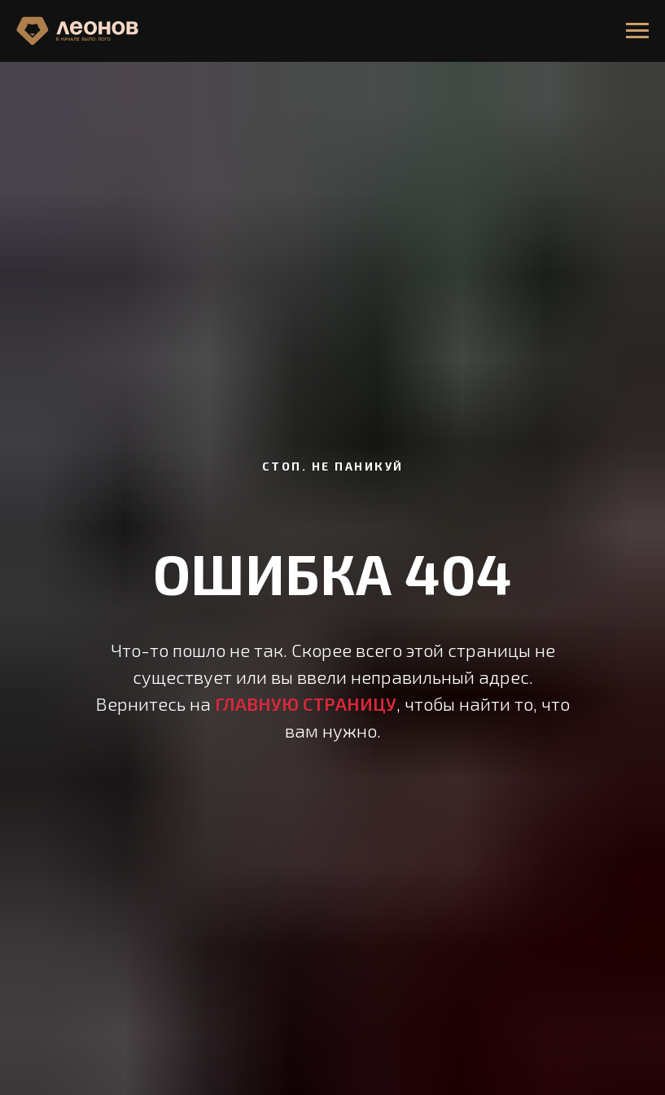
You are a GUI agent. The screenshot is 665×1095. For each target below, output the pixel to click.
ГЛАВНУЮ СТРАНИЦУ (305, 703)
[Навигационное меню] (637, 31)
